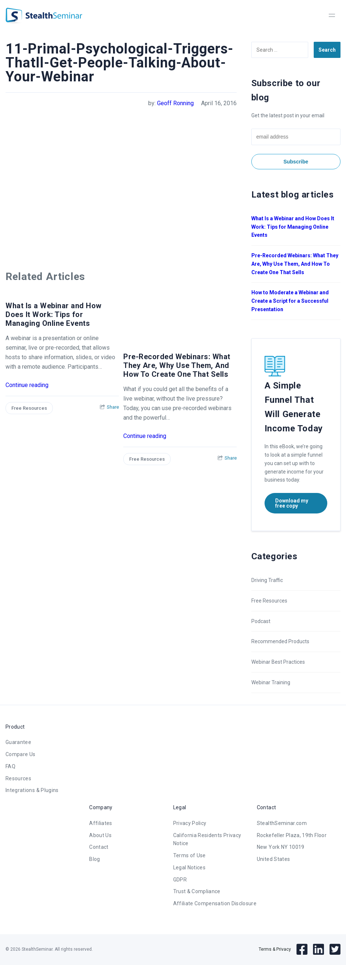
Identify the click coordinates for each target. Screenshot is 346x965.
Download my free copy (291, 503)
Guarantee (18, 742)
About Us (100, 835)
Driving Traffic (267, 580)
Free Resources (29, 408)
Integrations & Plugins (32, 790)
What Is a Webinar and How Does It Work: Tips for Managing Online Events (54, 314)
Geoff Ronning (175, 103)
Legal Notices (189, 867)
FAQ (10, 766)
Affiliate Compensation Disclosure (215, 903)
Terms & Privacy (275, 949)
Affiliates (100, 823)
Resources (18, 778)
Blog (94, 859)
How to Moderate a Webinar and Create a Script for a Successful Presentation (290, 301)
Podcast (260, 621)
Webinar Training (270, 682)
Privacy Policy (190, 823)
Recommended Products (280, 641)
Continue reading (27, 385)
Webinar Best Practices (278, 662)
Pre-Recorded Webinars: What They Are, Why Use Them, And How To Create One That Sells (176, 365)
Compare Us (21, 754)
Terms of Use (189, 855)
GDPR (180, 880)
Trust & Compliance (197, 891)
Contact (98, 847)
